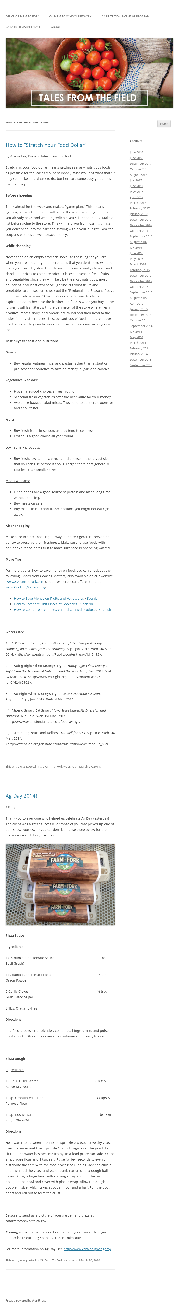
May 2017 (136, 191)
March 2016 (138, 264)
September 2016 (141, 236)
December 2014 (140, 315)
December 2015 (140, 275)
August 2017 (138, 175)
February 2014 (140, 348)
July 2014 (136, 331)
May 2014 (136, 337)
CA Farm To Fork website (57, 766)
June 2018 (136, 158)
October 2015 (139, 287)
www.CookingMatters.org (25, 587)
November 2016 (141, 225)
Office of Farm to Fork (22, 16)
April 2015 (136, 303)
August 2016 (138, 242)
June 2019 (136, 152)
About (56, 27)
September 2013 (141, 365)
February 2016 (140, 270)
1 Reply (11, 807)
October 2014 (139, 320)
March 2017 (138, 203)
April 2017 (136, 197)
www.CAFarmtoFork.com (25, 581)
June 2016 (136, 253)
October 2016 (139, 231)
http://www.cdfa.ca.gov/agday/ (87, 1249)
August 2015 (138, 298)
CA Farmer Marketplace (23, 27)
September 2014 (141, 326)
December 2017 (140, 163)
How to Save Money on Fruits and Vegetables (49, 598)
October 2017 (139, 169)
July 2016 (136, 247)
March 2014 (138, 343)
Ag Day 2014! (21, 795)
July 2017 (136, 180)
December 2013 (140, 359)
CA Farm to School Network (70, 16)
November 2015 (141, 281)
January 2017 (139, 214)
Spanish (93, 598)
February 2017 (140, 208)
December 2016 (140, 219)
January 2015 (139, 309)
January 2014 (139, 354)
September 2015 (141, 292)
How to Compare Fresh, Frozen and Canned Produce (55, 609)
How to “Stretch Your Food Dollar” (46, 144)
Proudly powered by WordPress (26, 1300)
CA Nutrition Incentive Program (126, 16)
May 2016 (136, 259)
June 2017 (136, 186)
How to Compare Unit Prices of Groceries (45, 604)
